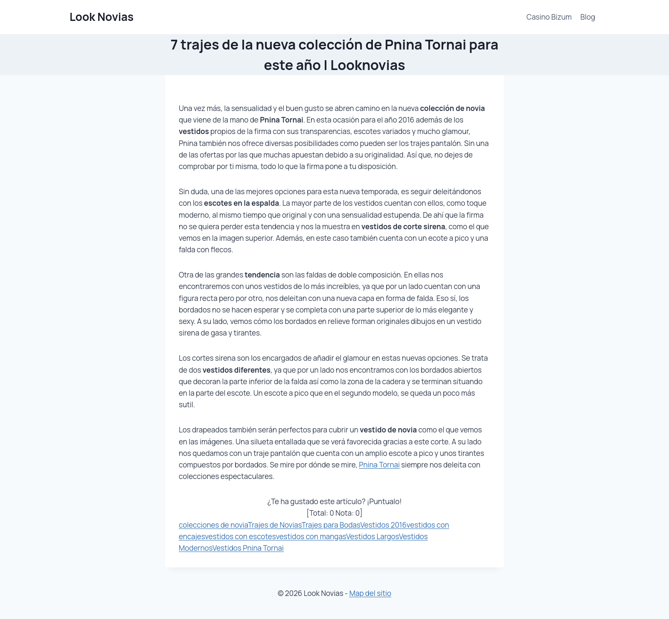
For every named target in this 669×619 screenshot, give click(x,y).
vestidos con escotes (240, 536)
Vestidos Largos (372, 536)
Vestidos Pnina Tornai (248, 548)
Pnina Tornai (379, 465)
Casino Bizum (549, 17)
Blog (587, 17)
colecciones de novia (213, 525)
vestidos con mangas (311, 536)
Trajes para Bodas (331, 525)
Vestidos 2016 (383, 525)
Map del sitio (370, 593)
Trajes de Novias (275, 525)
